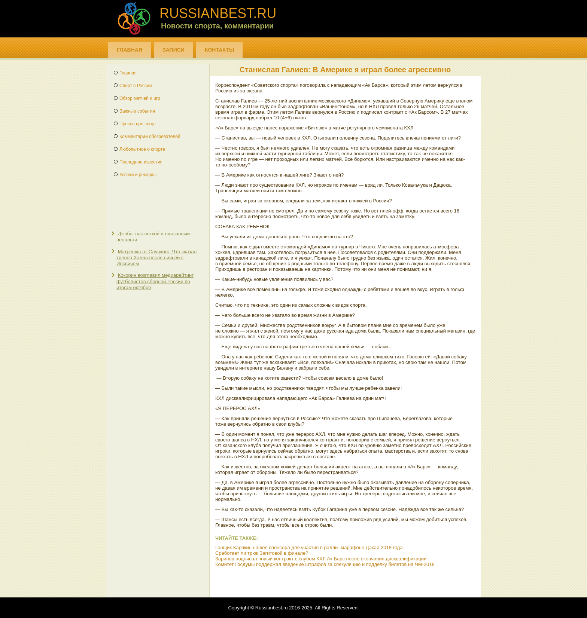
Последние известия (140, 162)
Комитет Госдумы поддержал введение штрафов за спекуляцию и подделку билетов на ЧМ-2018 (325, 564)
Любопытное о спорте (142, 149)
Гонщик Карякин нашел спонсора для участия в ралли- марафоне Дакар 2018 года (309, 547)
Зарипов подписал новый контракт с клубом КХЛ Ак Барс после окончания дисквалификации (320, 559)
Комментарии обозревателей (149, 136)
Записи (173, 50)
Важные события (137, 111)
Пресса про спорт (137, 123)
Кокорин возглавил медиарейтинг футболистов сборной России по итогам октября (155, 281)
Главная (129, 50)
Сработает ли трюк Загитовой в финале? (261, 553)
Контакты (219, 50)
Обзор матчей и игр (139, 98)
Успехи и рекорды (137, 174)
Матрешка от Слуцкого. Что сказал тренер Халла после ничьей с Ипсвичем (156, 258)
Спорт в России (135, 85)
